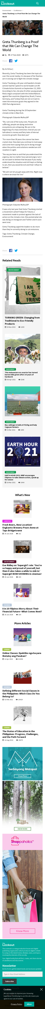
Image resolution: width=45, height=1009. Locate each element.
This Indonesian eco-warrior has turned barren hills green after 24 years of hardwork (21, 374)
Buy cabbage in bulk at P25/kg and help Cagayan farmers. (21, 426)
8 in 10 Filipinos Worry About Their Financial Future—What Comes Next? (22, 610)
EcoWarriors (18, 10)
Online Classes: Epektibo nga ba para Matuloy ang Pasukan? (21, 654)
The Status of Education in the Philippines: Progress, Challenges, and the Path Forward (20, 734)
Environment (7, 10)
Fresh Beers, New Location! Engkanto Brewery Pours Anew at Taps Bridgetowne (20, 527)
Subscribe (9, 981)
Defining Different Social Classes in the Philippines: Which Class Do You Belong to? (21, 693)
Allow (29, 1004)
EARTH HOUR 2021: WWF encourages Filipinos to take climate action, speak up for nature (22, 477)
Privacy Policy (16, 1004)
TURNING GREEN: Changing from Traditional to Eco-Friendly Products (22, 320)
